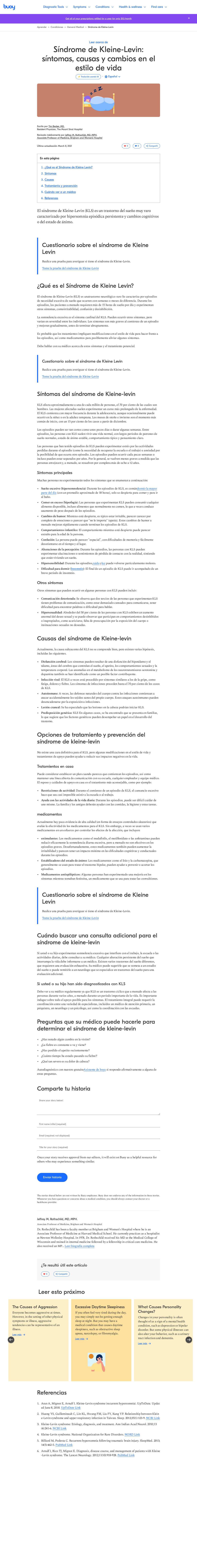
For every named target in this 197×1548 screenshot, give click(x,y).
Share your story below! (51, 1100)
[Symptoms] (82, 7)
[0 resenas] (137, 145)
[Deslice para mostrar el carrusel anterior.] (11, 1340)
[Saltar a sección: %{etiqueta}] (69, 167)
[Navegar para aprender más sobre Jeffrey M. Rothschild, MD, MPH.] (81, 135)
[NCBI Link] (153, 1418)
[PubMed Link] (64, 1445)
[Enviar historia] (52, 1177)
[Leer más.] (34, 1307)
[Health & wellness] (132, 7)
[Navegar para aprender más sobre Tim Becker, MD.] (56, 126)
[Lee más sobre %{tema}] (69, 137)
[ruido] (96, 563)
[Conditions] (104, 7)
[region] (100, 1340)
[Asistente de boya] (95, 1069)
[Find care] (159, 7)
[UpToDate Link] (71, 1407)
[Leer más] (17, 1334)
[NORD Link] (132, 1434)
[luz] (103, 563)
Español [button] (112, 76)
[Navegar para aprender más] (42, 27)
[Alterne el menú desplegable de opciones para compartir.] (152, 145)
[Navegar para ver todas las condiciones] (57, 27)
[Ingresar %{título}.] (98, 1106)
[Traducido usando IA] (88, 76)
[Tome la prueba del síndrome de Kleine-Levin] (70, 268)
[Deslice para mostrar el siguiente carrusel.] (189, 1340)
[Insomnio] (77, 569)
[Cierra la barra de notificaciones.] (189, 18)
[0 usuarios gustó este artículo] (126, 145)
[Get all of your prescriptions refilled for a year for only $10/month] (98, 18)
